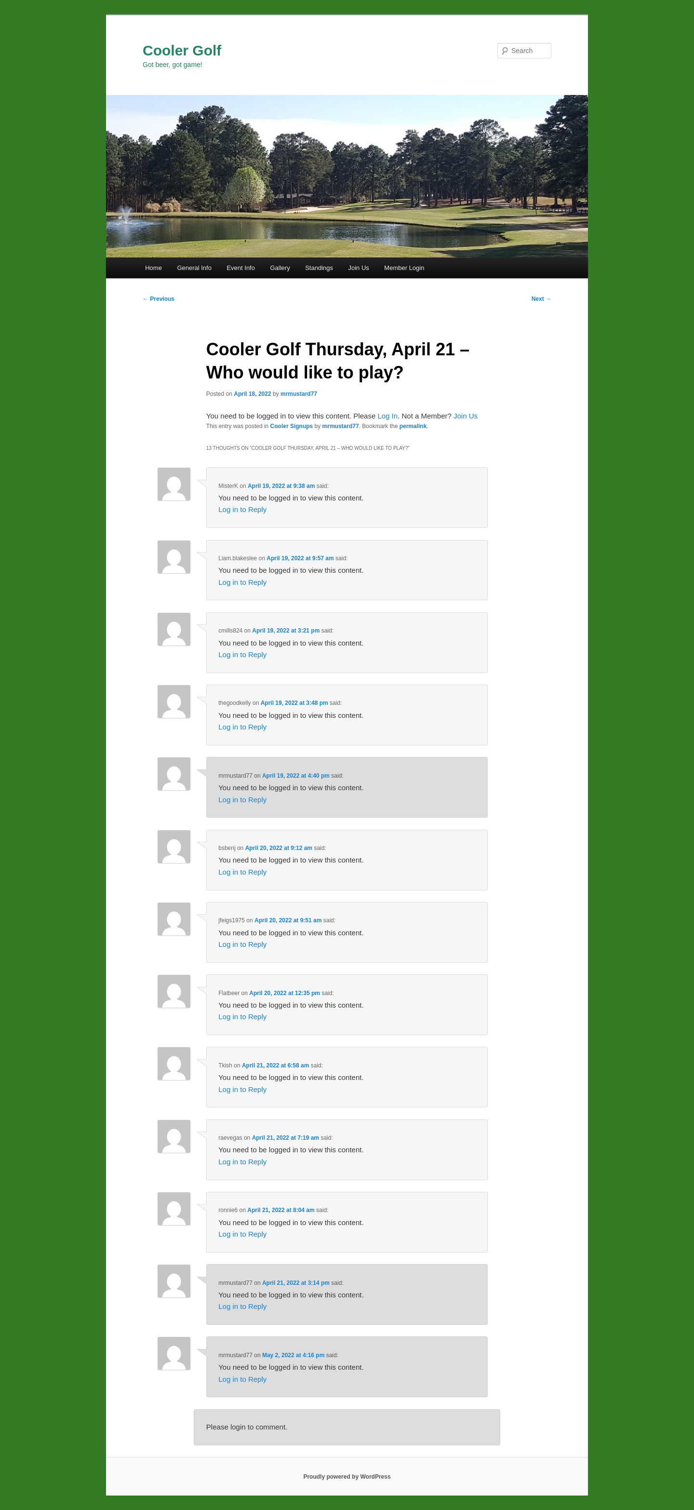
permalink (413, 426)
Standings (319, 267)
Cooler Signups (291, 426)
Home (153, 267)
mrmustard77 (298, 394)
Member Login (404, 267)
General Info (194, 267)
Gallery (280, 267)
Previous (158, 299)
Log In (387, 416)
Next (541, 299)
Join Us (358, 267)
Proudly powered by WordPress (346, 1476)
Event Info (241, 267)
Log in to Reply (242, 509)
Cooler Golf (182, 50)
